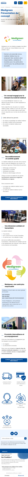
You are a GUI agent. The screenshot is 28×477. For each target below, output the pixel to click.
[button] (15, 2)
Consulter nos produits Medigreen (14, 198)
